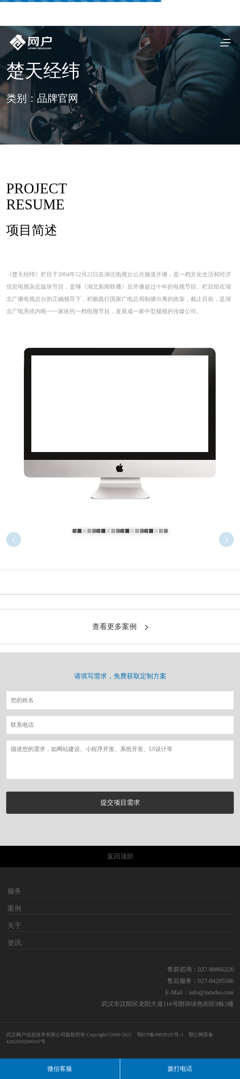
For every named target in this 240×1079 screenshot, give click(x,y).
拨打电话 (180, 1068)
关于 (14, 926)
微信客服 (59, 1068)
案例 (14, 908)
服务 (14, 891)
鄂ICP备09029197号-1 (161, 1035)
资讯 (14, 943)
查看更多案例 (120, 626)
